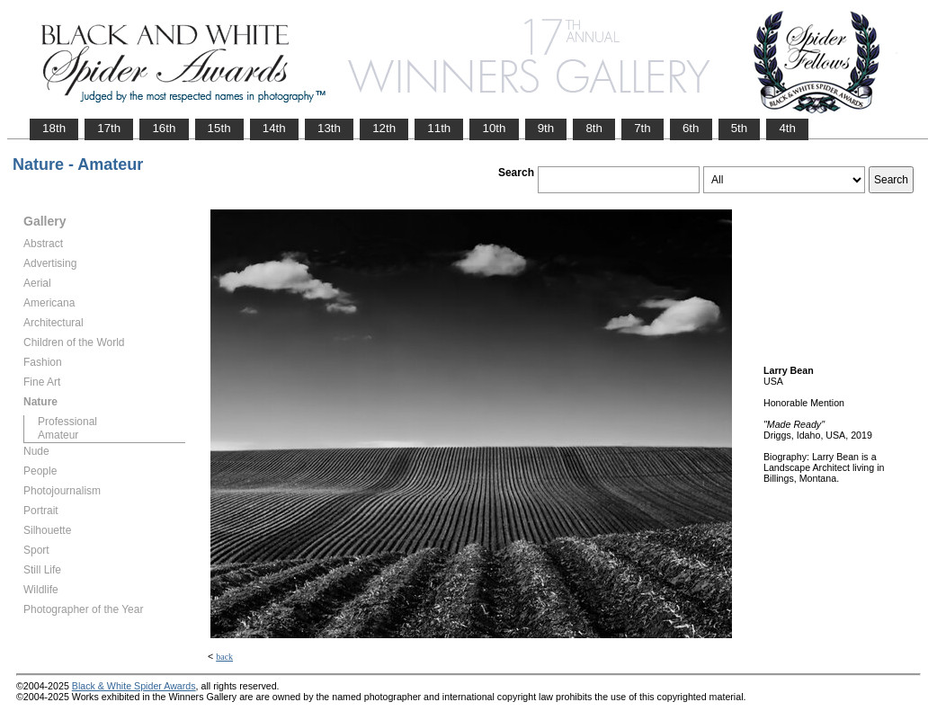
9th (546, 128)
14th (274, 128)
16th (163, 128)
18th (54, 128)
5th (739, 128)
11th (438, 128)
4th (787, 128)
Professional (67, 421)
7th (642, 128)
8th (594, 128)
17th (108, 128)
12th (384, 128)
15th (219, 128)
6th (691, 128)
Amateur (58, 435)
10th (493, 128)
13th (329, 128)
